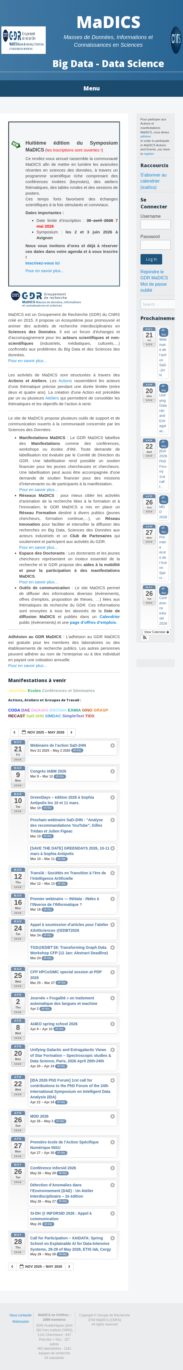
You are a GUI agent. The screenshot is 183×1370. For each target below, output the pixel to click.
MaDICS (108, 21)
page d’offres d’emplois (93, 622)
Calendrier (109, 616)
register (149, 153)
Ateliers (52, 398)
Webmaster (20, 1322)
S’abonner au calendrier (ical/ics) (154, 181)
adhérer (146, 136)
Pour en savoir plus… (45, 270)
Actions (65, 380)
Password (150, 236)
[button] (145, 638)
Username (151, 216)
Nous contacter (21, 1315)
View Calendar (156, 632)
